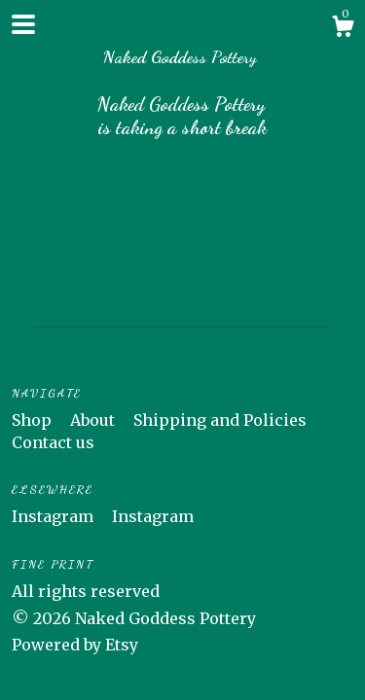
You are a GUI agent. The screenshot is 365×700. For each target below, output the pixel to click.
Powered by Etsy (75, 644)
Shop (33, 420)
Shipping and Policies (220, 420)
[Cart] (342, 29)
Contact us (53, 442)
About (94, 420)
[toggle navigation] (23, 24)
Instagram (54, 516)
